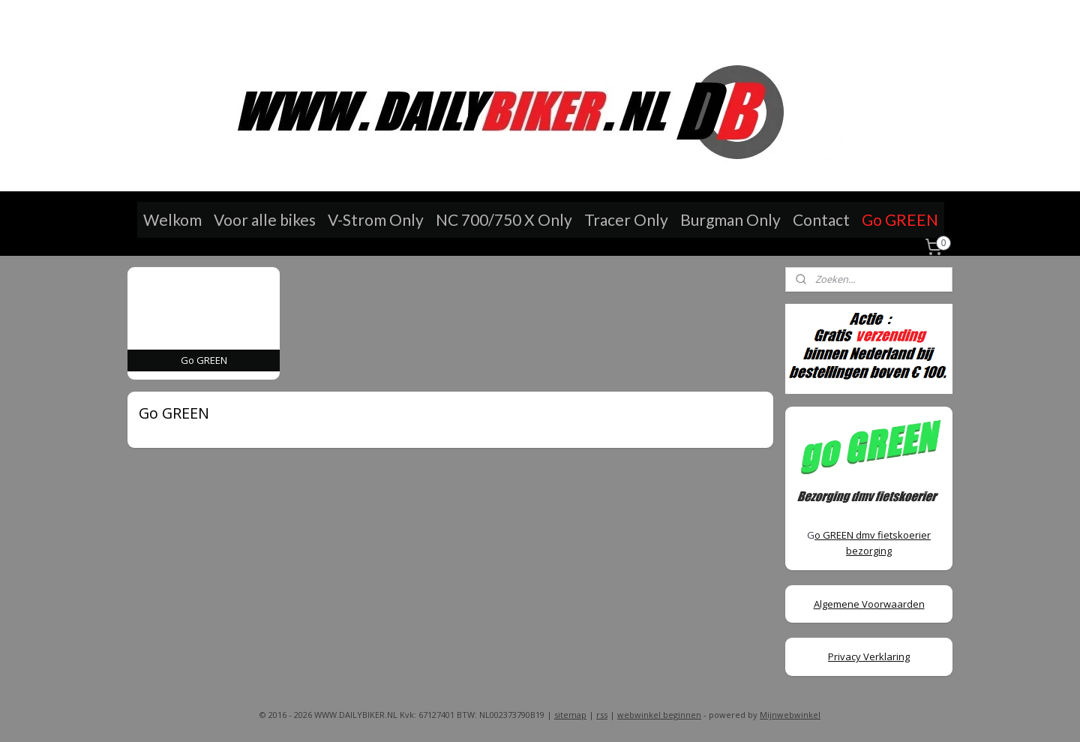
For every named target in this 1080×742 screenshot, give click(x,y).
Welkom (172, 219)
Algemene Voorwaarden (869, 604)
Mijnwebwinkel (790, 714)
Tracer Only (626, 219)
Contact (821, 219)
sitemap (570, 714)
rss (602, 714)
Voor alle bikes (265, 219)
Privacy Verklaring (869, 656)
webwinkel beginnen (659, 714)
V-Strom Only (376, 219)
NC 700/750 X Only (504, 219)
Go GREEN (900, 219)
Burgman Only (730, 219)
